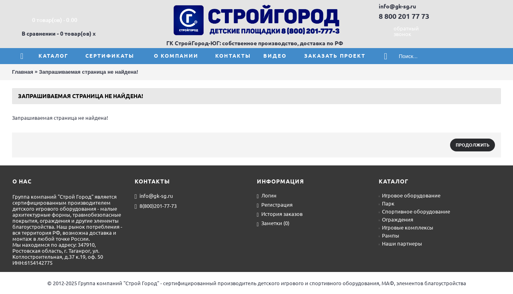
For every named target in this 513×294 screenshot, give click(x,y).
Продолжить (472, 145)
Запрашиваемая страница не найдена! (88, 72)
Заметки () (273, 223)
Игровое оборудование (409, 195)
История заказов (280, 214)
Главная (22, 72)
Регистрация (275, 205)
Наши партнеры (400, 243)
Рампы (389, 235)
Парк (386, 203)
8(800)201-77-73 (156, 206)
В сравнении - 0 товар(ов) (56, 33)
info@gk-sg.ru (154, 196)
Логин (267, 196)
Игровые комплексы (406, 227)
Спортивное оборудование (414, 211)
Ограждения (396, 219)
